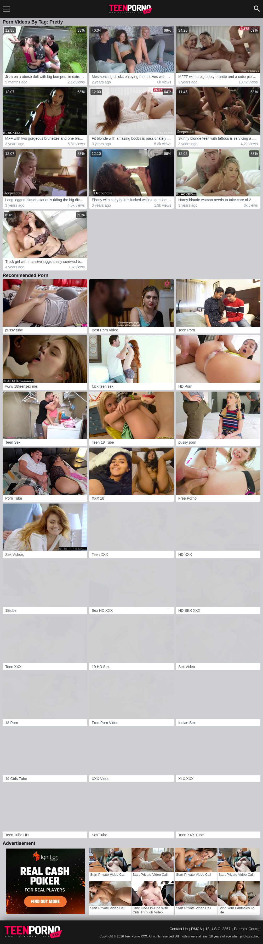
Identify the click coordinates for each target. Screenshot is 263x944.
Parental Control (247, 929)
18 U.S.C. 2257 (218, 929)
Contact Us (178, 929)
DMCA (196, 929)
